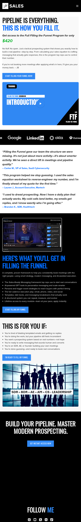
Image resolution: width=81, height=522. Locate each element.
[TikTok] (51, 519)
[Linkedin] (46, 519)
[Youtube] (34, 519)
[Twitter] (40, 519)
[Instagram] (29, 519)
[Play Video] (40, 103)
